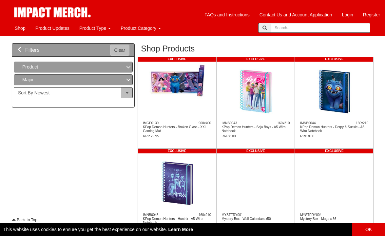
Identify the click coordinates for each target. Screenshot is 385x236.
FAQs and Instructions (227, 14)
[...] (68, 92)
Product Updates (52, 28)
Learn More (180, 229)
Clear (119, 50)
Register (371, 14)
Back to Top (24, 220)
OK (368, 229)
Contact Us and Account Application (296, 14)
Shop (20, 28)
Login (347, 14)
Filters (28, 50)
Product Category (141, 28)
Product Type (95, 28)
